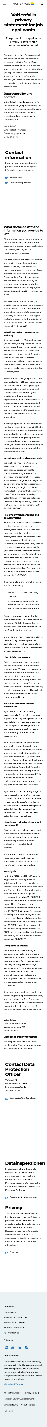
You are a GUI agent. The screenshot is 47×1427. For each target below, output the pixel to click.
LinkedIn (6, 1347)
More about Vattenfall (14, 1384)
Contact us (13, 1332)
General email (16, 177)
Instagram (20, 1347)
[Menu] (5, 3)
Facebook (27, 1347)
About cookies (28, 1405)
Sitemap (9, 1411)
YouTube (13, 1347)
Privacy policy (30, 1393)
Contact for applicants (20, 182)
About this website (12, 1393)
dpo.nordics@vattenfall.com (23, 1098)
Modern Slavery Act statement (19, 1399)
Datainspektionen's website (23, 1197)
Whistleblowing (11, 1405)
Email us (14, 1252)
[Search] (43, 4)
